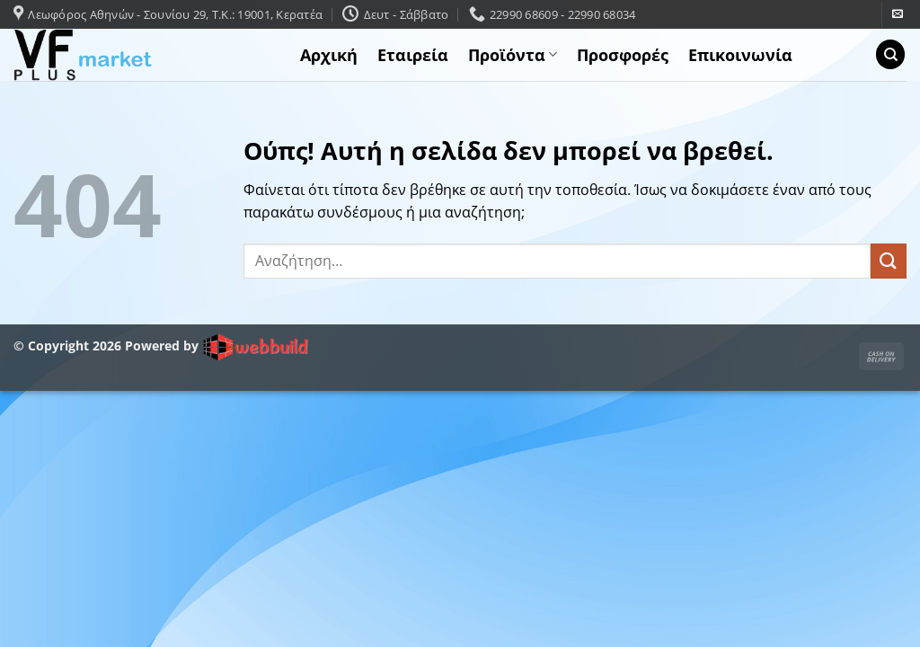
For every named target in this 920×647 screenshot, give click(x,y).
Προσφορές (622, 55)
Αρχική (329, 55)
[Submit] (889, 261)
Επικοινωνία (740, 55)
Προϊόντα (512, 55)
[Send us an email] (897, 14)
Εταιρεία (412, 55)
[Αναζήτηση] (890, 54)
